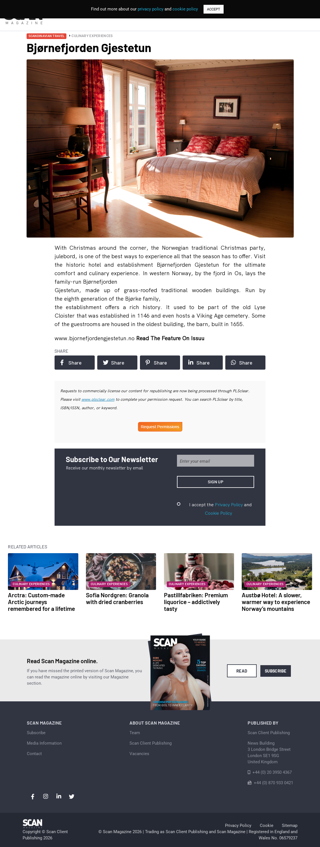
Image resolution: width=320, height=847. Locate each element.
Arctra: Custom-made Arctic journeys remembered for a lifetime (41, 601)
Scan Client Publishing (150, 743)
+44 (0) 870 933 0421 (273, 782)
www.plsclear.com (97, 399)
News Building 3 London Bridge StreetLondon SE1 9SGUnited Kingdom (269, 752)
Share (71, 362)
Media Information (44, 743)
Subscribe (276, 670)
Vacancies (139, 753)
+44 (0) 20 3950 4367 (272, 772)
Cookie (266, 825)
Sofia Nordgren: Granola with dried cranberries (117, 598)
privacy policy (150, 9)
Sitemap (289, 825)
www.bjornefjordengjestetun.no (95, 338)
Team (134, 732)
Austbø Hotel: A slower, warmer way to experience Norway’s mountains (276, 601)
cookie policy (185, 9)
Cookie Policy (218, 513)
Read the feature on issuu (170, 338)
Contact (34, 753)
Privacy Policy (229, 504)
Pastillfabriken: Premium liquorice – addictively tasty (196, 601)
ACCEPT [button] (213, 9)
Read (241, 670)
